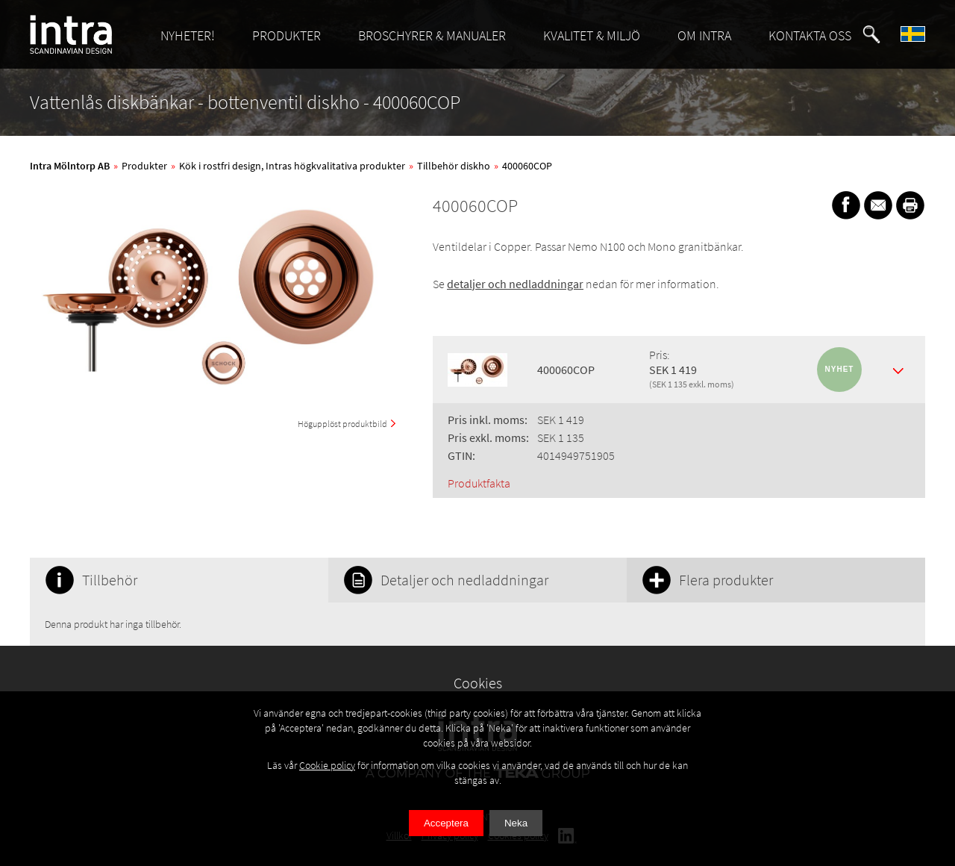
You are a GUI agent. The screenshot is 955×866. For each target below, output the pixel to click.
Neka (515, 823)
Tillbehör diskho (453, 165)
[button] (871, 34)
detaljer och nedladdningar (515, 283)
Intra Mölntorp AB (70, 165)
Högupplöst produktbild (342, 423)
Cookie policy (327, 765)
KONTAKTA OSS (809, 35)
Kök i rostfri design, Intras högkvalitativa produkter (292, 165)
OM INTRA (704, 35)
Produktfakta (479, 483)
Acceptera (446, 823)
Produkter (144, 165)
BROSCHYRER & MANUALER (432, 35)
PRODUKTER (286, 35)
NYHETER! (187, 35)
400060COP (527, 165)
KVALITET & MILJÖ (591, 35)
